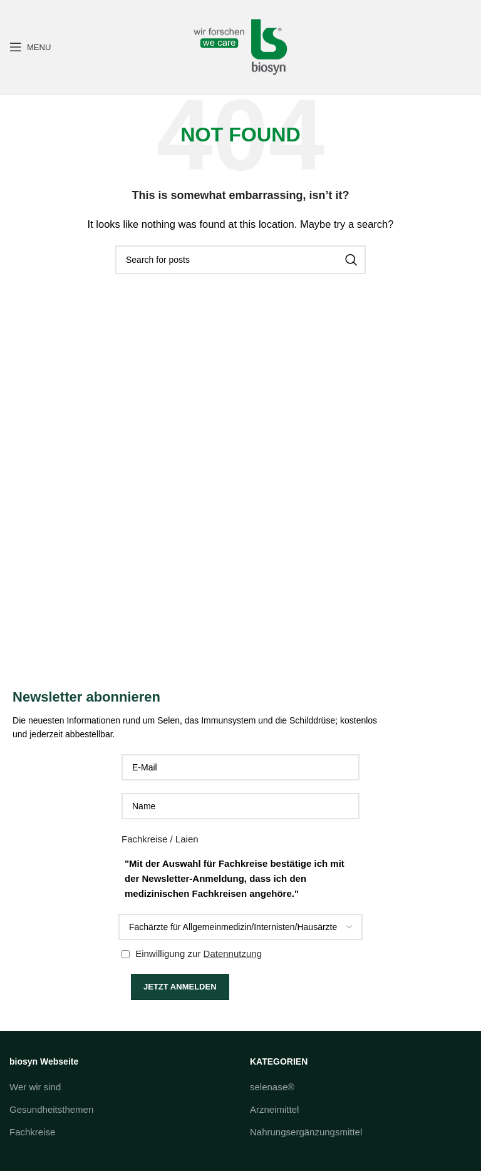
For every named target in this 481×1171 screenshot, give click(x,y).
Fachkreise (32, 1132)
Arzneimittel (274, 1109)
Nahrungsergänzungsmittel (306, 1132)
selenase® (272, 1087)
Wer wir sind (35, 1087)
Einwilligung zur (192, 953)
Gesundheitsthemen (51, 1109)
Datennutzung (233, 953)
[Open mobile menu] (30, 46)
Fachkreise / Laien (160, 839)
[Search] (240, 259)
